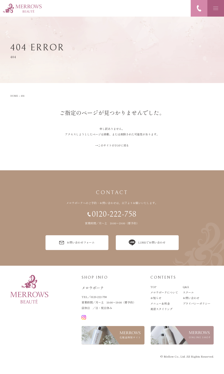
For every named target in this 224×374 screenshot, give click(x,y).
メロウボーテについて (164, 292)
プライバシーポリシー (196, 303)
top (153, 287)
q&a (186, 287)
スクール (188, 292)
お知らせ (155, 298)
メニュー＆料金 (160, 303)
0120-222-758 (99, 297)
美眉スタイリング (161, 309)
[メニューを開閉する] (215, 8)
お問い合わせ (191, 298)
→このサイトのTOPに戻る (112, 145)
